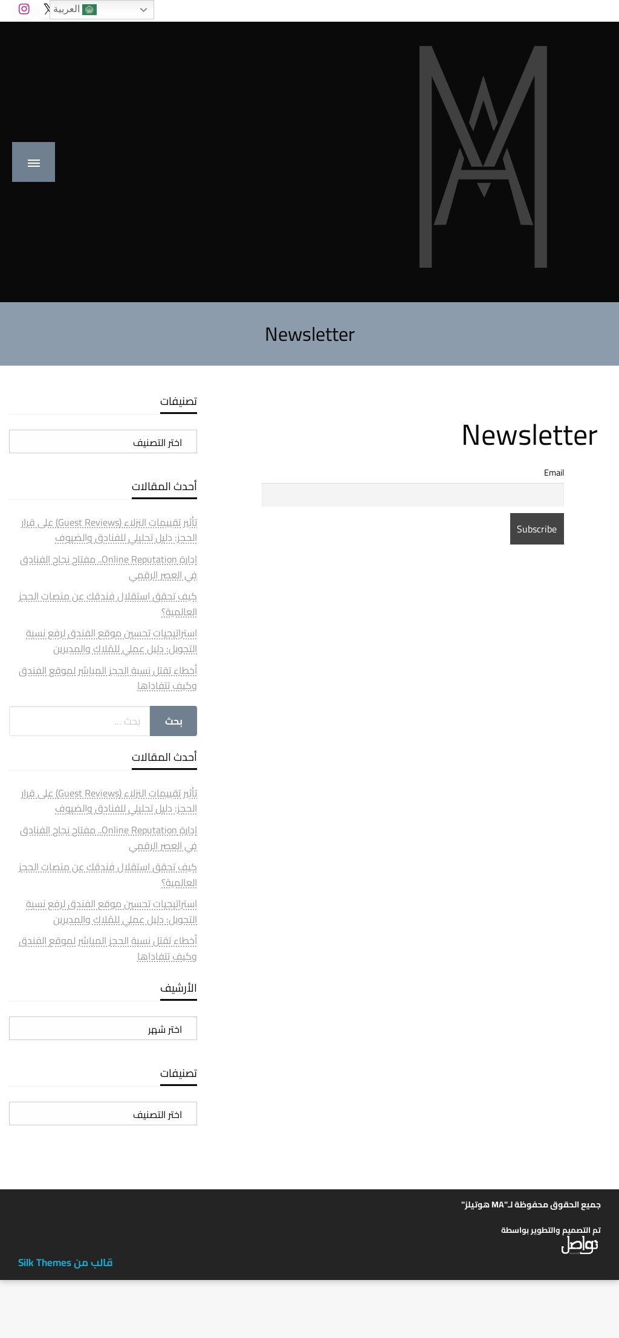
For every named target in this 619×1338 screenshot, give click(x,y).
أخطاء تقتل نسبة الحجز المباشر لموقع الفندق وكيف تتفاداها (108, 678)
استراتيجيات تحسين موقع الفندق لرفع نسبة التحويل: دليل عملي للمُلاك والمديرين (111, 641)
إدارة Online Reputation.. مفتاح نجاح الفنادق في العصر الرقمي (108, 567)
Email (554, 472)
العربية (75, 9)
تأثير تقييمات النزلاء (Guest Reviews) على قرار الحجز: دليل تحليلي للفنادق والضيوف (109, 530)
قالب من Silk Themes (65, 1262)
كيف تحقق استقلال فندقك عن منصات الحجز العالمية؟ (108, 604)
